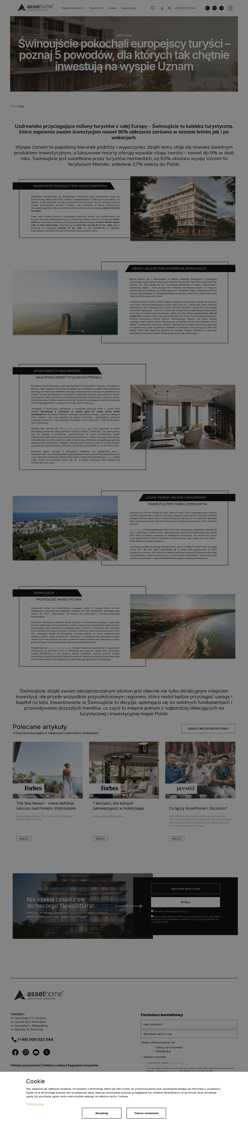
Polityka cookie (35, 1104)
